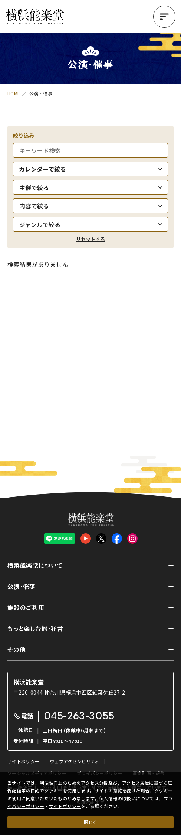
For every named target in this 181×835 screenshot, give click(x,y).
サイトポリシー (65, 806)
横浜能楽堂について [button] (35, 565)
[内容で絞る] (90, 205)
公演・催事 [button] (21, 587)
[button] (164, 17)
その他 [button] (16, 650)
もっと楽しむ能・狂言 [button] (35, 629)
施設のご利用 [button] (26, 608)
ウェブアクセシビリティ (74, 761)
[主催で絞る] (90, 187)
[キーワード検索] (90, 150)
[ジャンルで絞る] (90, 224)
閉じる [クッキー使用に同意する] (90, 822)
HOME (13, 93)
